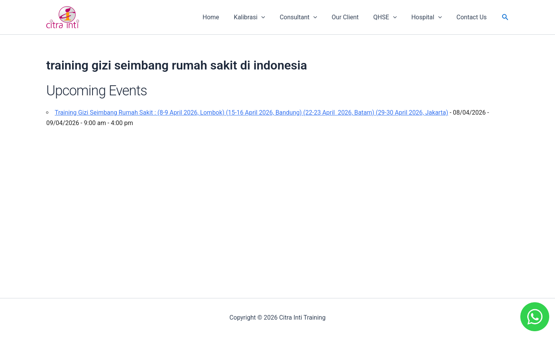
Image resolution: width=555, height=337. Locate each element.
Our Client (353, 17)
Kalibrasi (262, 17)
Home (226, 17)
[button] (505, 17)
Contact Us (472, 17)
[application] (274, 17)
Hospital (430, 17)
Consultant (309, 17)
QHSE (391, 17)
